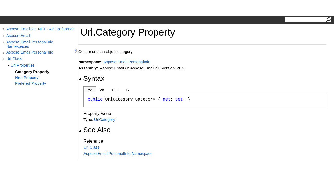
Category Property (32, 71)
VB (102, 90)
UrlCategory (104, 119)
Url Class (14, 58)
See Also (94, 130)
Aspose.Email (18, 35)
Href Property (26, 77)
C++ (115, 90)
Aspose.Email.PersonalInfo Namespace (118, 153)
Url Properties (23, 65)
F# (127, 90)
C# (90, 90)
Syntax (91, 78)
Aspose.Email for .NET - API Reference (40, 29)
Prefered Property (30, 83)
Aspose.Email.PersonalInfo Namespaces (29, 44)
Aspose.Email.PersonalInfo (29, 52)
